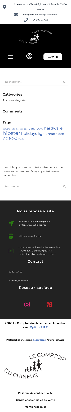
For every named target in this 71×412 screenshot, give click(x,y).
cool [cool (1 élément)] (26, 129)
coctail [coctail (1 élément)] (20, 129)
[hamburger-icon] (10, 57)
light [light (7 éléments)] (42, 133)
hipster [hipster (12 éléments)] (11, 133)
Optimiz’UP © (39, 327)
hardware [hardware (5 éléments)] (53, 128)
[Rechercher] (32, 81)
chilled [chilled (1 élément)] (13, 129)
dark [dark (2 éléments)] (32, 128)
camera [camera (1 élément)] (6, 129)
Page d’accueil (39, 340)
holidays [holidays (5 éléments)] (29, 133)
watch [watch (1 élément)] (21, 139)
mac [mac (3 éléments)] (51, 134)
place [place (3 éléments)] (59, 134)
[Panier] (52, 56)
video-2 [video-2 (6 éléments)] (10, 138)
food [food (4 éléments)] (39, 128)
